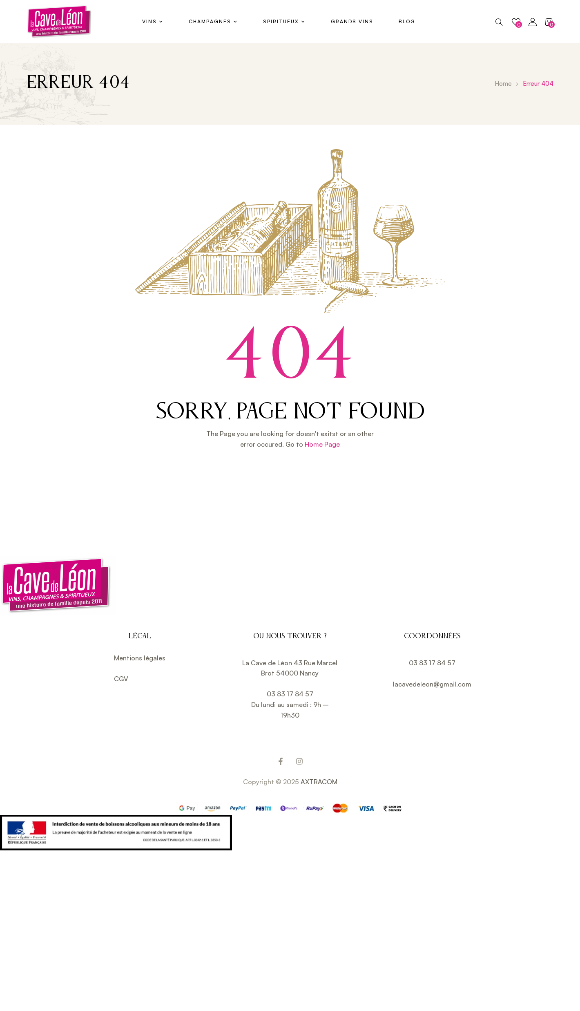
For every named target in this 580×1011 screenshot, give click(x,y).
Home (503, 83)
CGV (121, 679)
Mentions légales (139, 658)
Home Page (322, 444)
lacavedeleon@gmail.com (432, 684)
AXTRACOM (319, 782)
